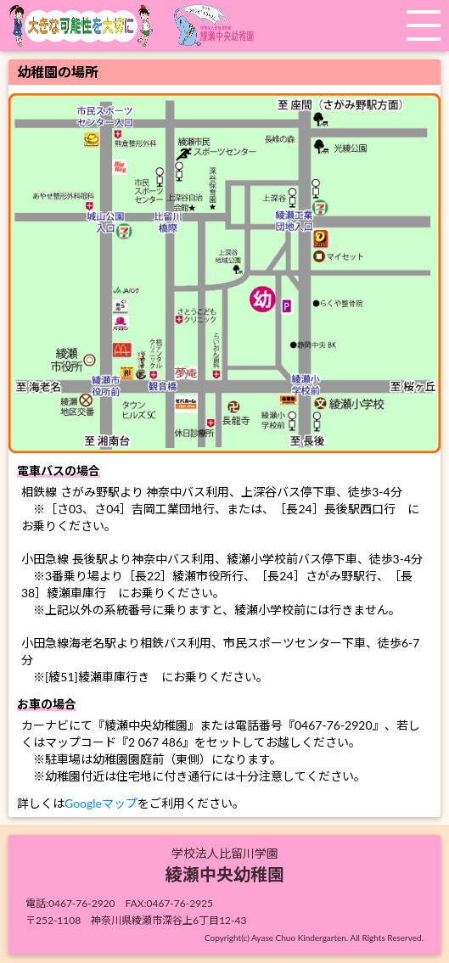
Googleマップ (101, 803)
